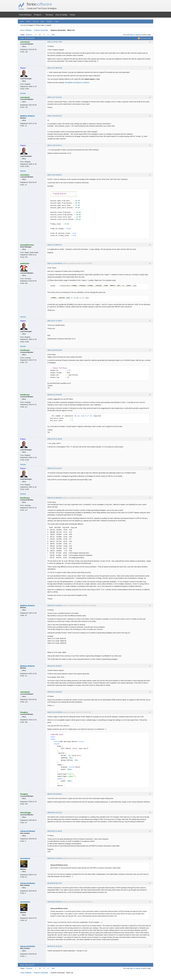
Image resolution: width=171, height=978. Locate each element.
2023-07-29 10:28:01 (54, 794)
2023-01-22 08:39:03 (54, 498)
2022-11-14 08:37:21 (54, 245)
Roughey (24, 712)
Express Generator (41, 30)
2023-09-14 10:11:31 (54, 812)
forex (39, 4)
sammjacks (25, 42)
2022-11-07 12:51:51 (54, 97)
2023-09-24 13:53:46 (54, 858)
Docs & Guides (61, 14)
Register (49, 21)
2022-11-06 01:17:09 (54, 42)
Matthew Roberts (27, 116)
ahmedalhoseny (27, 245)
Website (23, 93)
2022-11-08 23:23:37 (54, 116)
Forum (72, 14)
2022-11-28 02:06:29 (54, 263)
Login (56, 21)
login (131, 35)
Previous (29, 35)
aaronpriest (25, 858)
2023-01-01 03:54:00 (54, 395)
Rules (42, 21)
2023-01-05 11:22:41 (54, 468)
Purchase (49, 14)
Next (53, 35)
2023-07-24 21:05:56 (54, 712)
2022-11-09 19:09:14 (54, 175)
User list (35, 21)
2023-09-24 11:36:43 (54, 831)
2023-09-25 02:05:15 (54, 902)
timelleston (25, 350)
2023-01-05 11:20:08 (54, 439)
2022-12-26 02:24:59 (54, 350)
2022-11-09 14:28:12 (54, 145)
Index (22, 21)
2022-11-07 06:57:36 (54, 68)
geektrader (25, 263)
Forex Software (25, 14)
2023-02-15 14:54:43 (54, 605)
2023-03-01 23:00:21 (54, 666)
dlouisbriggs (25, 813)
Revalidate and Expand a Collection (77, 82)
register (138, 35)
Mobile (28, 21)
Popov (23, 68)
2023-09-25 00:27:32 (54, 883)
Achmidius (24, 175)
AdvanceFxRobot (27, 831)
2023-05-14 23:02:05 (54, 692)
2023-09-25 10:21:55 (54, 946)
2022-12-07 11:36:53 (54, 321)
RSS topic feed (146, 38)
